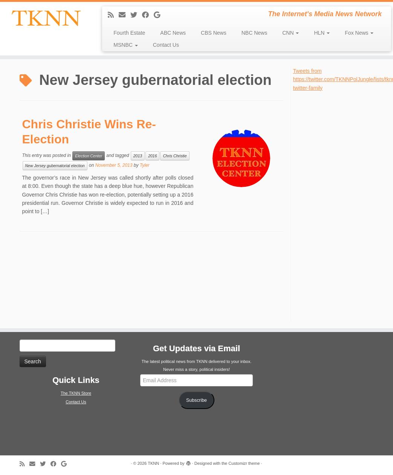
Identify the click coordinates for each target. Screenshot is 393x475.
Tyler (145, 165)
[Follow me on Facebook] (148, 15)
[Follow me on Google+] (159, 15)
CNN (290, 33)
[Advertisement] (341, 205)
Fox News (359, 33)
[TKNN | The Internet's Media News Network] (46, 18)
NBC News (254, 33)
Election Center (88, 156)
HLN (322, 33)
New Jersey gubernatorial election (55, 165)
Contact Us (166, 45)
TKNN (153, 463)
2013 (137, 156)
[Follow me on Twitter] (136, 15)
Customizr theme (244, 463)
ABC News (173, 33)
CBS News (213, 33)
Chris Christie (175, 156)
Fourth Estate (129, 33)
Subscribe (196, 400)
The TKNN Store (76, 393)
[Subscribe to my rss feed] (113, 15)
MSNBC (125, 45)
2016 (152, 156)
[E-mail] (124, 15)
